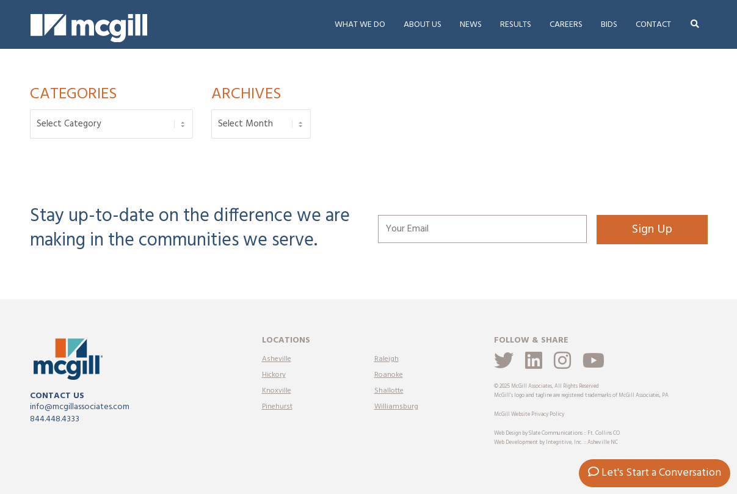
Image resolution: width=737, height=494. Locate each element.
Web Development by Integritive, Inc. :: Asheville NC (556, 442)
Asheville (276, 359)
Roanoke (388, 375)
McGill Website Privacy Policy (529, 414)
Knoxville (276, 391)
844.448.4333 (54, 419)
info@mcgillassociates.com (79, 407)
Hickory (274, 375)
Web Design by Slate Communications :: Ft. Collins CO (557, 433)
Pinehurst (277, 407)
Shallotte (389, 391)
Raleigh (386, 359)
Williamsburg (396, 407)
